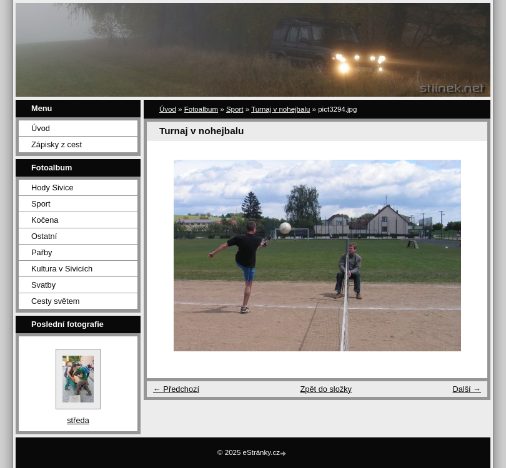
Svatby (43, 285)
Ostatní (44, 236)
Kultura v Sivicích (61, 268)
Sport (41, 203)
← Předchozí (176, 389)
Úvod (40, 128)
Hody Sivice (52, 187)
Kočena (44, 220)
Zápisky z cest (56, 144)
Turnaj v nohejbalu (280, 109)
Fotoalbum (201, 109)
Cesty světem (55, 301)
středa (78, 420)
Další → (466, 389)
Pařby (41, 252)
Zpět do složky (326, 389)
